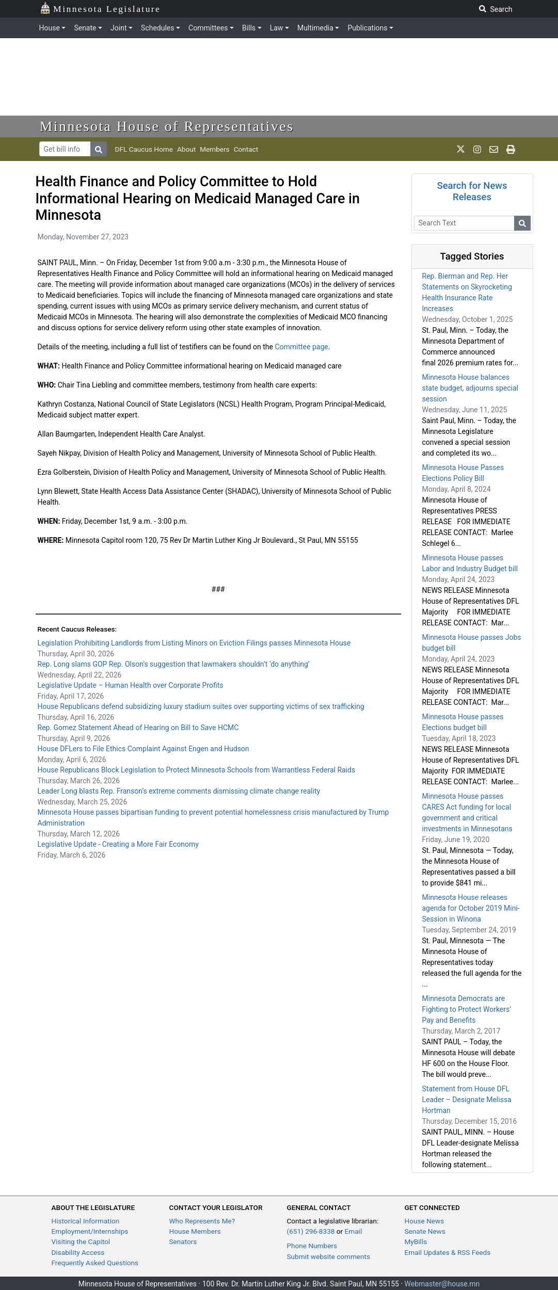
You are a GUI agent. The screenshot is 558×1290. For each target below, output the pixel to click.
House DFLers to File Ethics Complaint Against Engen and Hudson (143, 749)
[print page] (510, 149)
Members (214, 149)
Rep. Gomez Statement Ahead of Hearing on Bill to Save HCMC (138, 727)
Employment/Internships (90, 1231)
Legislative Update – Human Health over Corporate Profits (131, 685)
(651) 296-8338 (311, 1231)
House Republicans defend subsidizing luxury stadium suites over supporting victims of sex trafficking (202, 706)
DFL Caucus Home (144, 149)
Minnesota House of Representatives (167, 126)
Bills (249, 28)
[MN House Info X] (460, 149)
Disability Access (78, 1252)
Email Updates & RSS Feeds (448, 1252)
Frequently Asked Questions (95, 1263)
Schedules (157, 28)
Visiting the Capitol (81, 1241)
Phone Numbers (312, 1245)
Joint (118, 28)
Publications (367, 28)
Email (353, 1231)
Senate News (425, 1231)
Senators (183, 1241)
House (49, 28)
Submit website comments (329, 1256)
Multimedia (315, 28)
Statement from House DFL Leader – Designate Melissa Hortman (467, 1100)
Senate (85, 28)
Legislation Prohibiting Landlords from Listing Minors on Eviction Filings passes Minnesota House (194, 643)
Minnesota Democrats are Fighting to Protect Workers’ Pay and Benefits (467, 1009)
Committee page (301, 347)
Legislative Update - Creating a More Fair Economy (118, 844)
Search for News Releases (472, 191)
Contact (246, 149)
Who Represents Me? (202, 1221)
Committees (208, 28)
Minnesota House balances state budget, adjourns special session (470, 388)
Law (276, 28)
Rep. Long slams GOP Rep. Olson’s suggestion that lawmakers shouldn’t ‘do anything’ (174, 664)
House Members (195, 1231)
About (186, 149)
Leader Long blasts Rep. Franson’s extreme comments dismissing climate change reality (179, 791)
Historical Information (86, 1221)
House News (424, 1221)
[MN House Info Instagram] (477, 149)
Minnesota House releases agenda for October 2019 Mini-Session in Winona (471, 908)
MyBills (416, 1241)
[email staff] (493, 149)
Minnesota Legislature (100, 8)
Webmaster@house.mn (442, 1284)
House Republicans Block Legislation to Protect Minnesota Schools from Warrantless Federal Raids (197, 770)
